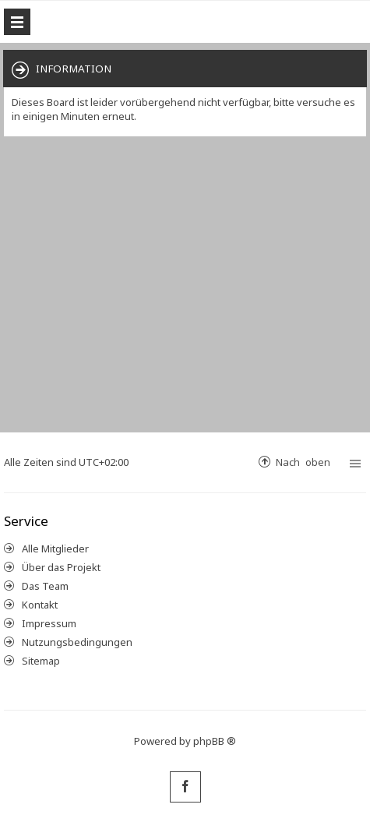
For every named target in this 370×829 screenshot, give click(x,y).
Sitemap (41, 661)
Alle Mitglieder (55, 548)
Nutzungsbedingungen (77, 642)
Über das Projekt (61, 567)
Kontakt (40, 605)
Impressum (49, 623)
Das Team (45, 586)
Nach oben (303, 462)
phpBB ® (214, 741)
